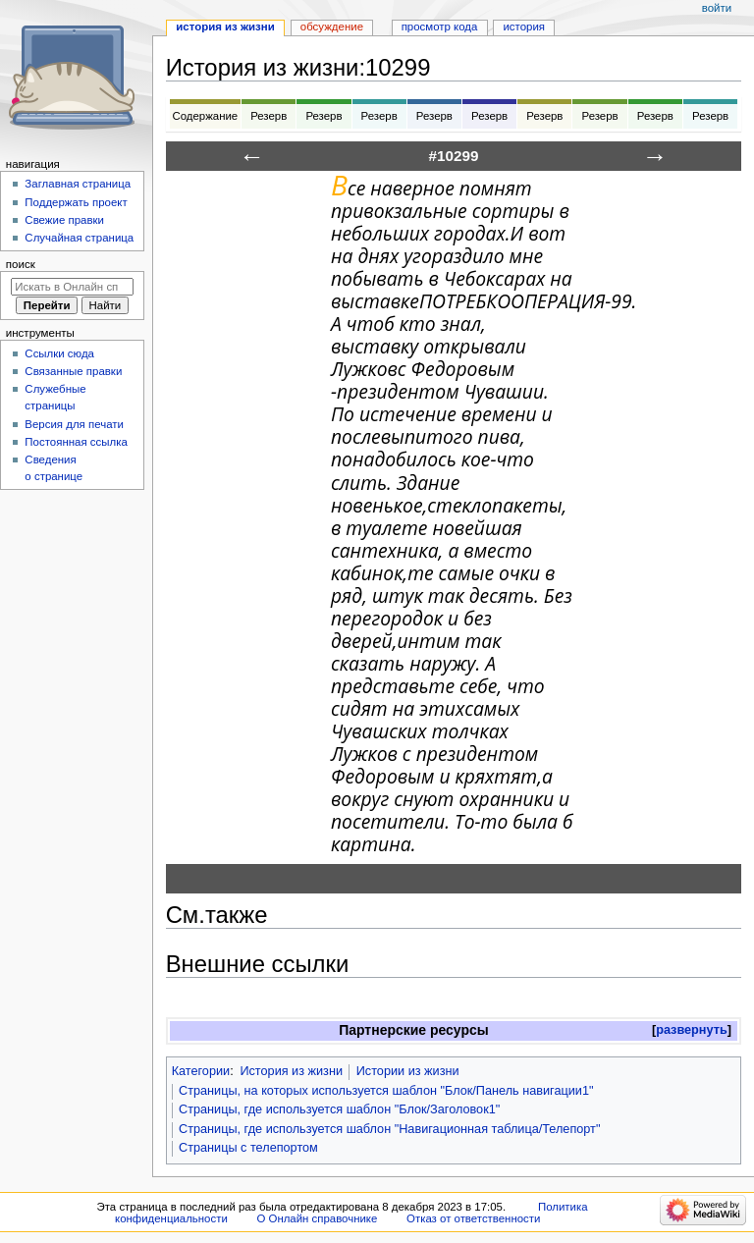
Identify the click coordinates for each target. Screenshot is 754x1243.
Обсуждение (331, 26)
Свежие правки (64, 220)
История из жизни (291, 1071)
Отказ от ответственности (473, 1218)
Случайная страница (79, 237)
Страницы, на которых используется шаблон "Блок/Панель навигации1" (386, 1091)
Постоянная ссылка (76, 442)
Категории (201, 1071)
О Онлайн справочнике (316, 1218)
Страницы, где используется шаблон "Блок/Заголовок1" (339, 1109)
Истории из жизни (407, 1071)
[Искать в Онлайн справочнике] (72, 287)
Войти (716, 8)
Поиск (20, 264)
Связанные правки (73, 371)
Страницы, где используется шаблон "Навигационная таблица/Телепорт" (389, 1129)
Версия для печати (74, 424)
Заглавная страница (78, 183)
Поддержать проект (76, 202)
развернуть (691, 1030)
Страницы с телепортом (248, 1148)
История (524, 26)
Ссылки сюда (59, 353)
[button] (691, 1030)
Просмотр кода (440, 26)
